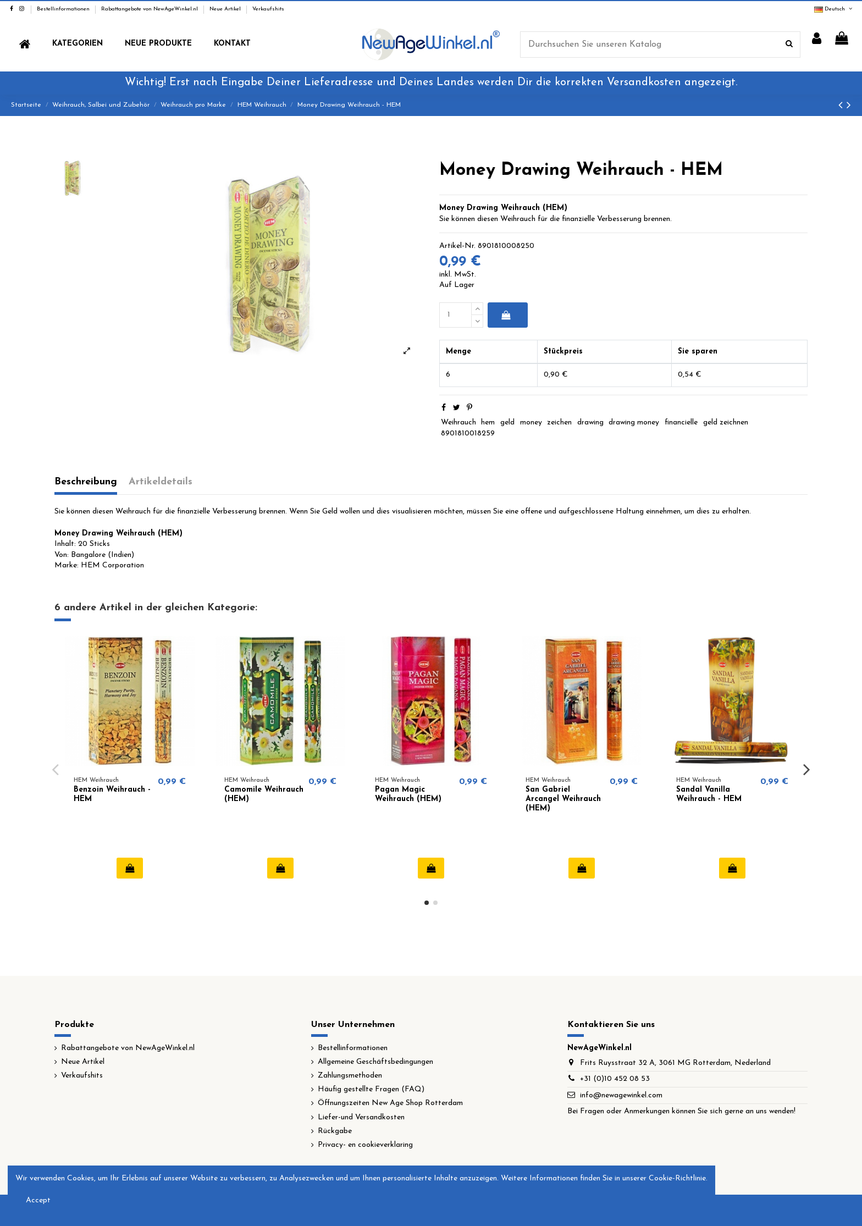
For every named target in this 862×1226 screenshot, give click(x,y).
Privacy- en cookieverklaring (365, 1145)
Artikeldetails (160, 482)
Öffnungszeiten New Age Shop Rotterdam (390, 1103)
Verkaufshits (268, 9)
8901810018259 (468, 433)
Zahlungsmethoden (350, 1076)
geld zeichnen (725, 422)
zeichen (559, 422)
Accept (38, 1200)
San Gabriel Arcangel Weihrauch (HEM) (563, 799)
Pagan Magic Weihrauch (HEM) (408, 794)
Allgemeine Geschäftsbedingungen (375, 1062)
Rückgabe (335, 1131)
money (531, 422)
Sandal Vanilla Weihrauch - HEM (709, 794)
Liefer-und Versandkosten (361, 1117)
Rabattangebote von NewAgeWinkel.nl (150, 9)
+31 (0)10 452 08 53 (615, 1079)
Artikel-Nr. (457, 246)
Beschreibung (85, 482)
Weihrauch (458, 422)
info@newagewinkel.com (621, 1095)
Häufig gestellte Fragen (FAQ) (371, 1089)
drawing (590, 422)
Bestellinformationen (64, 9)
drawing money (634, 422)
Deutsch (834, 9)
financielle (681, 422)
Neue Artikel (225, 9)
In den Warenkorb (505, 315)
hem (488, 422)
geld (507, 422)
